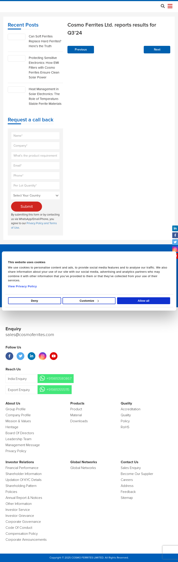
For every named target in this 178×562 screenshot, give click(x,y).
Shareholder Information (24, 474)
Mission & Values (18, 421)
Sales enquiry (131, 468)
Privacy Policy (16, 451)
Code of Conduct (19, 527)
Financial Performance (22, 468)
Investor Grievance (20, 515)
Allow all (143, 300)
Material (76, 415)
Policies (11, 492)
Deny (34, 300)
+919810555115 (57, 389)
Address (127, 486)
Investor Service (18, 509)
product (76, 409)
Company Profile (18, 415)
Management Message (23, 445)
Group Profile (16, 409)
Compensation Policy (22, 533)
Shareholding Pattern (21, 486)
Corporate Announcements (26, 539)
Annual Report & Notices (24, 498)
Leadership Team (18, 439)
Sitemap (127, 498)
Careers (127, 480)
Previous (81, 49)
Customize (89, 300)
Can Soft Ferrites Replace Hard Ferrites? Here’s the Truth (45, 41)
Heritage (12, 427)
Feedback (128, 492)
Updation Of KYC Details (24, 480)
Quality (126, 415)
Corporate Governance (23, 521)
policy (125, 421)
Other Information (19, 504)
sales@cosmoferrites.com (30, 335)
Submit (27, 206)
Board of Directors (20, 433)
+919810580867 (58, 378)
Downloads (79, 421)
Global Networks (83, 468)
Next (157, 49)
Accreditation (130, 409)
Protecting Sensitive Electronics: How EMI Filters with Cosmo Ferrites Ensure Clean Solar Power (44, 67)
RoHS (125, 427)
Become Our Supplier (137, 474)
